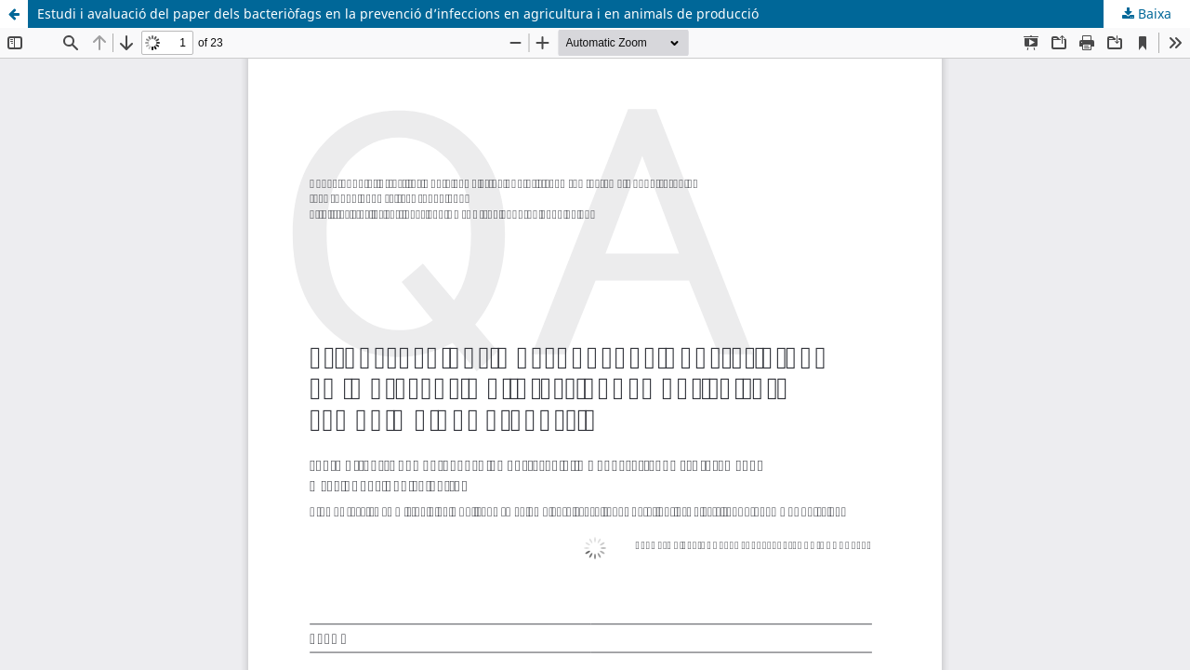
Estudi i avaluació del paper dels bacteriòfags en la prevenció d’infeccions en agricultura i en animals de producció (398, 13)
